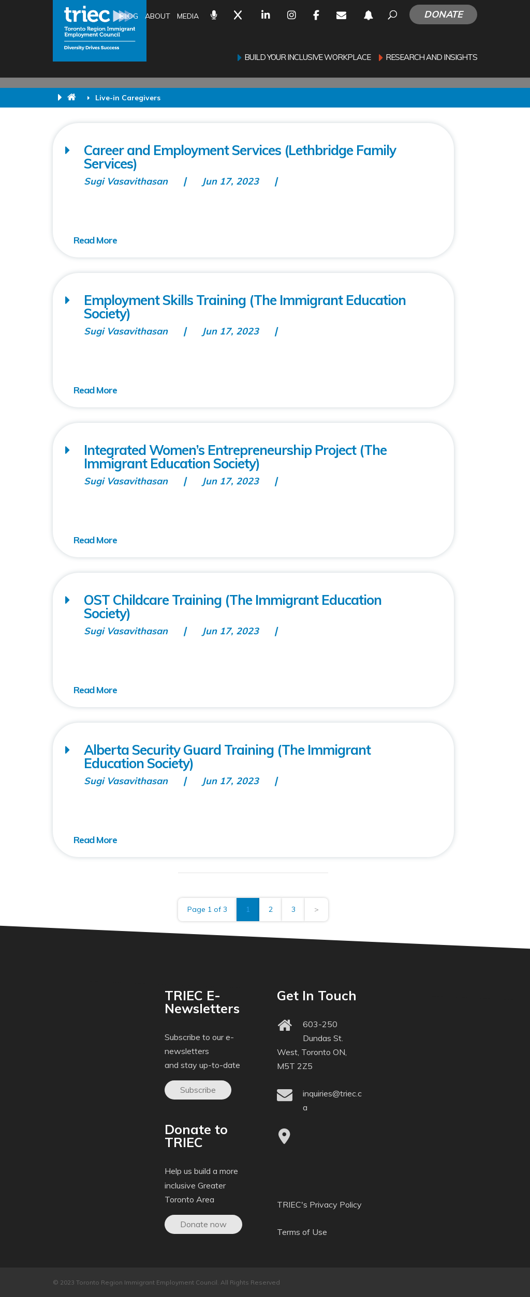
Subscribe (198, 1090)
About (157, 17)
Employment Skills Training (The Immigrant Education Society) (245, 307)
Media (188, 17)
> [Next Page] (316, 909)
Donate (443, 14)
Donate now (203, 1224)
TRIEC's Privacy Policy (319, 1204)
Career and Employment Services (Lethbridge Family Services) (240, 157)
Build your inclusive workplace (307, 58)
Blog (129, 17)
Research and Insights (431, 58)
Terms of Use (302, 1232)
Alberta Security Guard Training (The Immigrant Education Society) (227, 756)
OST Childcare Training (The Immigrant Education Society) (232, 606)
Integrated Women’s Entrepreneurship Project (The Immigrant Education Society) (235, 456)
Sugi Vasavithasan (126, 181)
